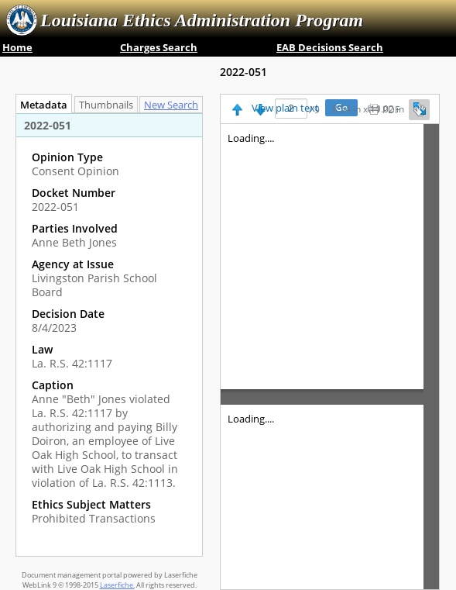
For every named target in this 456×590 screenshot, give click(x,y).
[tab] (175, 104)
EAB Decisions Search (329, 47)
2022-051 (243, 71)
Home (17, 47)
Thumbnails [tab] (106, 105)
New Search (175, 105)
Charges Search (158, 47)
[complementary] (109, 338)
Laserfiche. (117, 585)
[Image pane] (330, 356)
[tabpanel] (109, 334)
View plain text (285, 108)
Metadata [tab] (39, 105)
